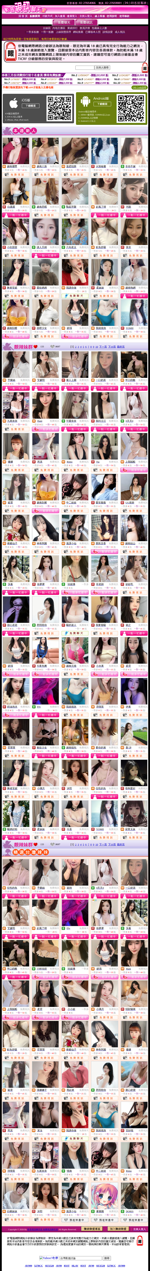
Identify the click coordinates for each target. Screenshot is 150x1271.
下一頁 (103, 346)
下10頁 (112, 346)
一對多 (85, 584)
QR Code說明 (139, 87)
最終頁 (121, 346)
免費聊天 (113, 207)
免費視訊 (24, 166)
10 (97, 346)
